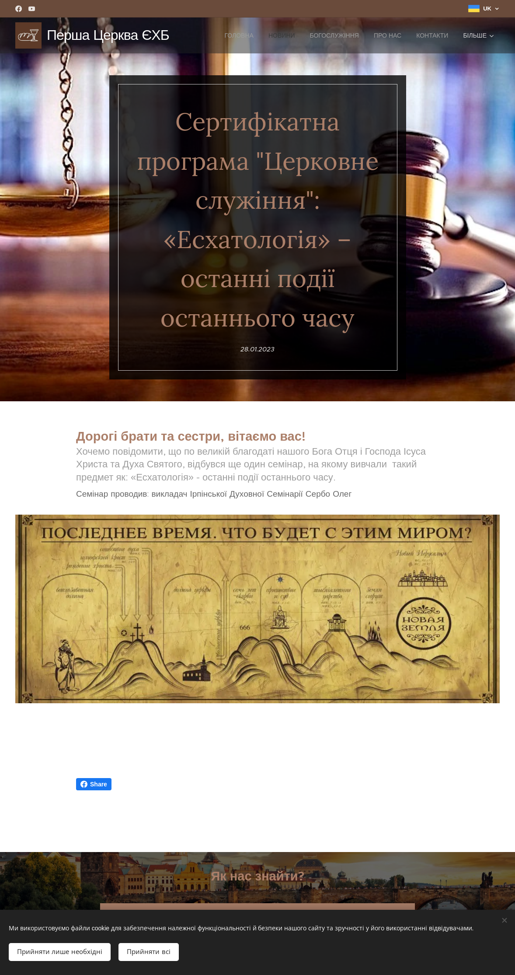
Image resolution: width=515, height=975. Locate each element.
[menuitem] (239, 35)
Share (93, 784)
